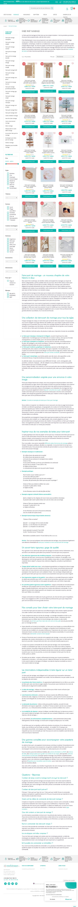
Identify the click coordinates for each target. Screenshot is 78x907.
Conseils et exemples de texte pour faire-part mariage (42, 400)
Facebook (5, 892)
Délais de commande (63, 877)
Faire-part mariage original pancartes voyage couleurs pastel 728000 (48, 151)
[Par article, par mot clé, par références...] (41, 8)
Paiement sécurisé (62, 868)
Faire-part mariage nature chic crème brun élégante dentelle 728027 (48, 82)
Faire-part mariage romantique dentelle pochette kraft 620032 (48, 256)
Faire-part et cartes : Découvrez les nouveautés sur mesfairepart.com (29, 880)
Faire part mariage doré (11, 113)
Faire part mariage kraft (11, 70)
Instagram (16, 892)
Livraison (60, 872)
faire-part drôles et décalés (51, 352)
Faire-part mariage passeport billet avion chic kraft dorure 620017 (29, 82)
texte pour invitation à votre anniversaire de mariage (53, 542)
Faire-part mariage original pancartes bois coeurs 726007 (30, 151)
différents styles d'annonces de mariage (56, 443)
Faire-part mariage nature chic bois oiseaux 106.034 (29, 221)
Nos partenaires (44, 877)
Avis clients (43, 868)
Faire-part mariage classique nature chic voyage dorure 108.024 (48, 117)
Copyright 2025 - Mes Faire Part (39, 904)
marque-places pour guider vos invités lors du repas (44, 754)
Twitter (9, 892)
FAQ (23, 872)
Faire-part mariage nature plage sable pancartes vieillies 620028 (66, 117)
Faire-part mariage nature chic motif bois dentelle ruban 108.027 (30, 256)
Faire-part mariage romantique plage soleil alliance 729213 (66, 221)
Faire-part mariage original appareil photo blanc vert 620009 (66, 151)
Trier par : (52, 56)
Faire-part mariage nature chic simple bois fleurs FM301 (30, 186)
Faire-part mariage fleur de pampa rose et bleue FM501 (66, 186)
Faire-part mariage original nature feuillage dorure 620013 (66, 82)
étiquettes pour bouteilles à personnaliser (39, 761)
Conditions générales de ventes (66, 873)
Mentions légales (62, 870)
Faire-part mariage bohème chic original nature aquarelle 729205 (48, 221)
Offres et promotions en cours (29, 873)
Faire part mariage (8, 32)
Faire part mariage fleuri (11, 110)
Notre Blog (43, 878)
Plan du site (61, 880)
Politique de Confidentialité (65, 875)
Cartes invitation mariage (11, 115)
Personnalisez (30, 92)
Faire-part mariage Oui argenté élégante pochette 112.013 (66, 256)
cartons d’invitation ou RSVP (58, 752)
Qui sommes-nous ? (45, 870)
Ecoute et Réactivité (45, 875)
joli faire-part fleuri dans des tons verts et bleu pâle (46, 621)
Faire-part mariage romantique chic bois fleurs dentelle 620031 (30, 117)
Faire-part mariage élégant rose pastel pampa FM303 (48, 186)
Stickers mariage (9, 142)
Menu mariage (9, 126)
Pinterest (12, 892)
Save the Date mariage (11, 118)
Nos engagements (44, 873)
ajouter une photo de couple (52, 390)
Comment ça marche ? (45, 872)
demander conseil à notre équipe (40, 634)
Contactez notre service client (65, 878)
